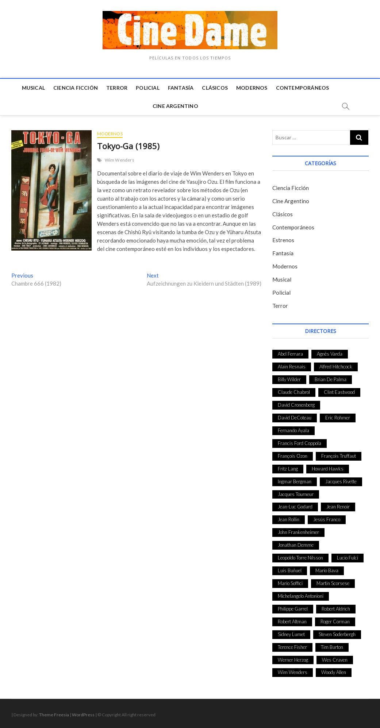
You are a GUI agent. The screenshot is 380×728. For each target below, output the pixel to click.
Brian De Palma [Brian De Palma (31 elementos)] (330, 379)
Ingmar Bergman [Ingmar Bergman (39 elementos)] (294, 481)
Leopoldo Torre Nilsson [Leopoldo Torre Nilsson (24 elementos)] (300, 558)
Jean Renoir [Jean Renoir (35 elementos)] (338, 507)
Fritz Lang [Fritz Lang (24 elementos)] (288, 469)
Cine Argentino (175, 106)
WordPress (83, 714)
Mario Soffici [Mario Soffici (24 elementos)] (290, 583)
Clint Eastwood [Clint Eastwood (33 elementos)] (339, 392)
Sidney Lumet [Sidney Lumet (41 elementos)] (291, 634)
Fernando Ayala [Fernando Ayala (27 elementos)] (293, 430)
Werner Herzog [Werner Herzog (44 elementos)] (293, 660)
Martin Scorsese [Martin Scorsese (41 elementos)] (332, 583)
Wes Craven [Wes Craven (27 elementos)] (335, 660)
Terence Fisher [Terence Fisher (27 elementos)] (292, 647)
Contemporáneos (302, 88)
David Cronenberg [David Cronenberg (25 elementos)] (296, 405)
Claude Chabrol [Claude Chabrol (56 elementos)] (294, 392)
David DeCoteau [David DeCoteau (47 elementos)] (294, 418)
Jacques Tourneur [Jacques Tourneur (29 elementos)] (296, 494)
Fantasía (181, 88)
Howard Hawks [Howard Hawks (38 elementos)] (327, 469)
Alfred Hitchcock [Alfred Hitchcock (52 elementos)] (335, 366)
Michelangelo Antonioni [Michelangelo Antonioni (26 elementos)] (300, 596)
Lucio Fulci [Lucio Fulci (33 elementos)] (347, 558)
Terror (116, 88)
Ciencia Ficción (75, 88)
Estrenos (283, 240)
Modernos (252, 88)
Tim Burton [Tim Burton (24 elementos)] (332, 647)
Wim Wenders (119, 160)
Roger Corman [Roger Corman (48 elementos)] (335, 621)
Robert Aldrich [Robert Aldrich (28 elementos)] (336, 609)
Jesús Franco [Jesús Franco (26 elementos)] (326, 519)
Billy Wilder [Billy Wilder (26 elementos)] (289, 379)
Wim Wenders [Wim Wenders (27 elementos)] (292, 672)
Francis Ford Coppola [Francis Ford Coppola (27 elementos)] (299, 443)
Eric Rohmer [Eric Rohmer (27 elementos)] (337, 418)
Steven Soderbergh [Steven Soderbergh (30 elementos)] (337, 634)
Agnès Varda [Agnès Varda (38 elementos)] (329, 354)
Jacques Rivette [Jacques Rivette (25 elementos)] (341, 481)
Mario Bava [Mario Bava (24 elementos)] (326, 570)
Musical (33, 88)
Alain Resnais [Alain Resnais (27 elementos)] (292, 366)
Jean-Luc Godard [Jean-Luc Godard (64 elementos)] (295, 507)
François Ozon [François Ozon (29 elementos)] (292, 456)
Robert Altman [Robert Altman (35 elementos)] (292, 621)
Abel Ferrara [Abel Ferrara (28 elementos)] (290, 354)
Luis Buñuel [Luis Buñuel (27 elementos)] (290, 570)
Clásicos (215, 88)
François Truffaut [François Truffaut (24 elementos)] (338, 456)
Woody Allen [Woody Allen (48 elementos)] (333, 672)
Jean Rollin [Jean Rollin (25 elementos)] (288, 519)
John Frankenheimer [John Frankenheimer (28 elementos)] (298, 532)
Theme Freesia (54, 714)
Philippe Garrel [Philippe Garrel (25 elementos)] (293, 609)
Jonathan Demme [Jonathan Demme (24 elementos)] (296, 545)
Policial (148, 88)
